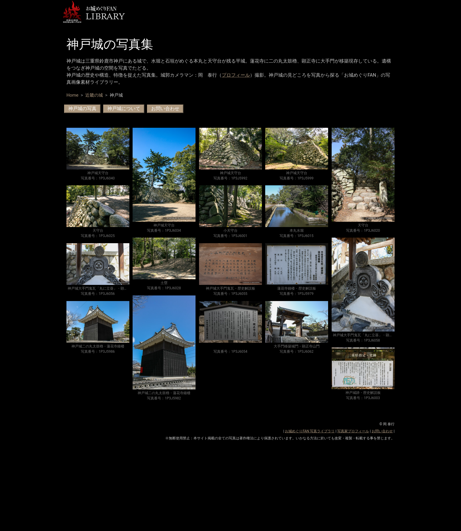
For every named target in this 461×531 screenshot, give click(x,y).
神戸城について (123, 108)
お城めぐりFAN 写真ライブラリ (310, 431)
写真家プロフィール (353, 431)
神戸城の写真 (82, 108)
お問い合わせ (165, 108)
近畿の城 (94, 95)
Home (72, 95)
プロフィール (236, 75)
